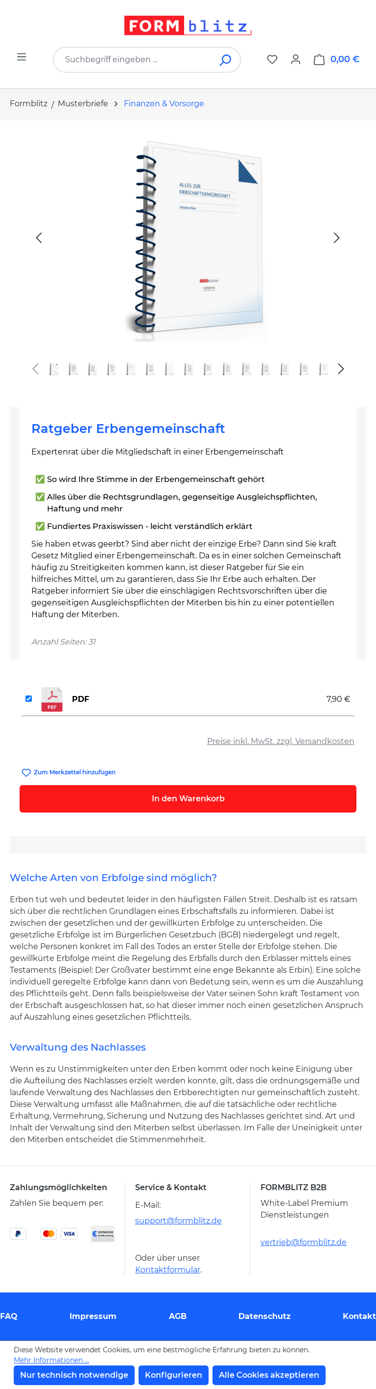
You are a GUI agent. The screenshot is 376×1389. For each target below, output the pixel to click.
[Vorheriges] (38, 237)
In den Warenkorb (188, 798)
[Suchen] (226, 59)
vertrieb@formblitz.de (303, 1242)
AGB (178, 1316)
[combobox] (132, 59)
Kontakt (359, 1316)
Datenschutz (264, 1316)
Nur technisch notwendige (74, 1375)
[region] (188, 259)
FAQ (9, 1316)
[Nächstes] (336, 237)
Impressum (93, 1316)
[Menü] (21, 57)
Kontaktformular (167, 1269)
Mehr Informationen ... (51, 1360)
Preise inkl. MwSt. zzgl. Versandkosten (280, 741)
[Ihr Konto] (295, 59)
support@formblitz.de (178, 1220)
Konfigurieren (173, 1375)
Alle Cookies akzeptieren (269, 1375)
